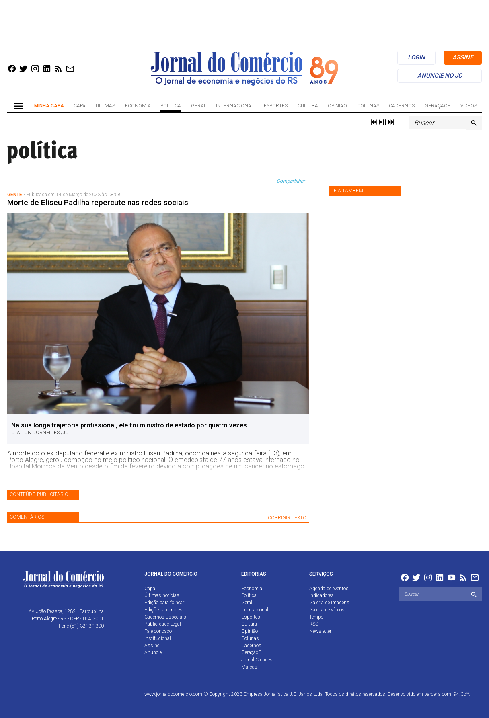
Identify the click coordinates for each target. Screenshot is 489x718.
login (416, 57)
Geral (198, 106)
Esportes (276, 106)
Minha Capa (49, 106)
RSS (313, 624)
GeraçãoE (437, 106)
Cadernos (402, 106)
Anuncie (153, 652)
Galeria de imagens (329, 602)
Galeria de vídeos (327, 610)
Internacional (235, 106)
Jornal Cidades (257, 660)
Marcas (249, 667)
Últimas (105, 106)
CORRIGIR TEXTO (287, 518)
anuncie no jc (439, 75)
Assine (151, 645)
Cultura (308, 106)
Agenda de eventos (329, 588)
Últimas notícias (161, 595)
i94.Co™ (460, 694)
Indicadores (321, 595)
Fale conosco (158, 631)
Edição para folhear (164, 602)
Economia (138, 106)
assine (462, 57)
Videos (468, 106)
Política (170, 106)
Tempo (316, 617)
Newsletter (320, 631)
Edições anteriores (163, 610)
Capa (80, 106)
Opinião (337, 106)
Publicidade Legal (162, 624)
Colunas (368, 106)
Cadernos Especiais (165, 617)
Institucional (157, 638)
